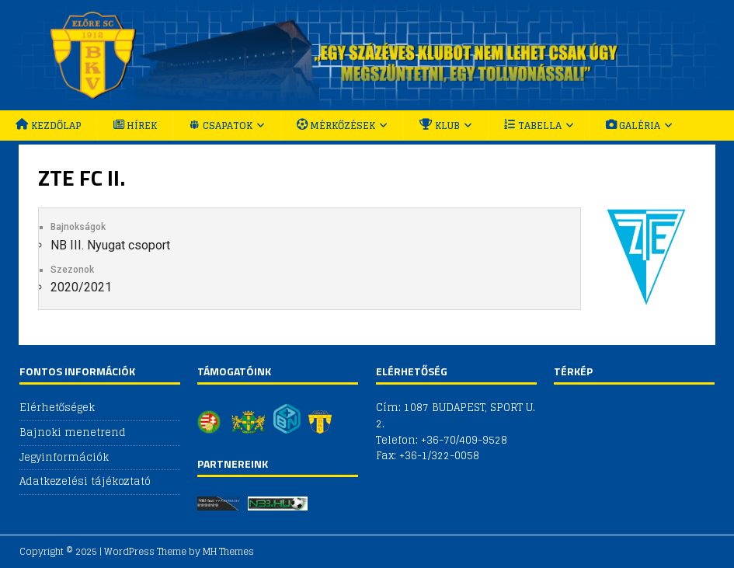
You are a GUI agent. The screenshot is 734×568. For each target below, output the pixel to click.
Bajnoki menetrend (72, 432)
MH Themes (228, 551)
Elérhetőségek (57, 408)
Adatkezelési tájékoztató (85, 481)
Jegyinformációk (64, 457)
